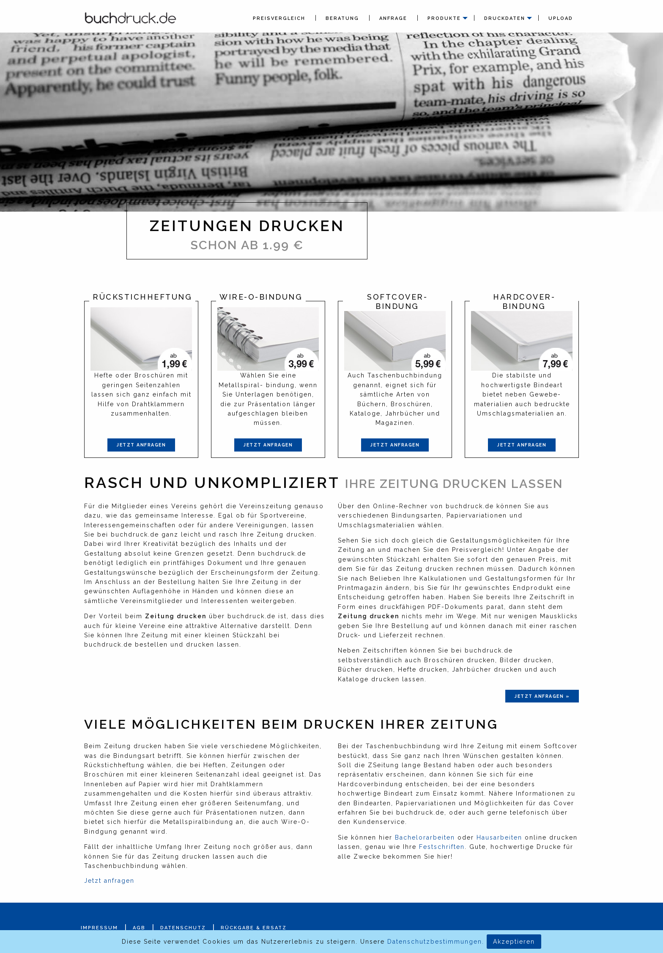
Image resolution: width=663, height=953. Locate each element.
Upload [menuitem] (560, 18)
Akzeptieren (514, 941)
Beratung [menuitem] (342, 18)
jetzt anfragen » (542, 696)
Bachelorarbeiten (425, 837)
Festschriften (442, 846)
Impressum (99, 928)
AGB (139, 928)
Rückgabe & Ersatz (254, 928)
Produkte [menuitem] (444, 18)
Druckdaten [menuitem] (504, 18)
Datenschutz (183, 928)
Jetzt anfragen (141, 444)
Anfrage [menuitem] (393, 18)
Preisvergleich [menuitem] (279, 18)
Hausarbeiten (499, 837)
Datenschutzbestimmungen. (435, 941)
